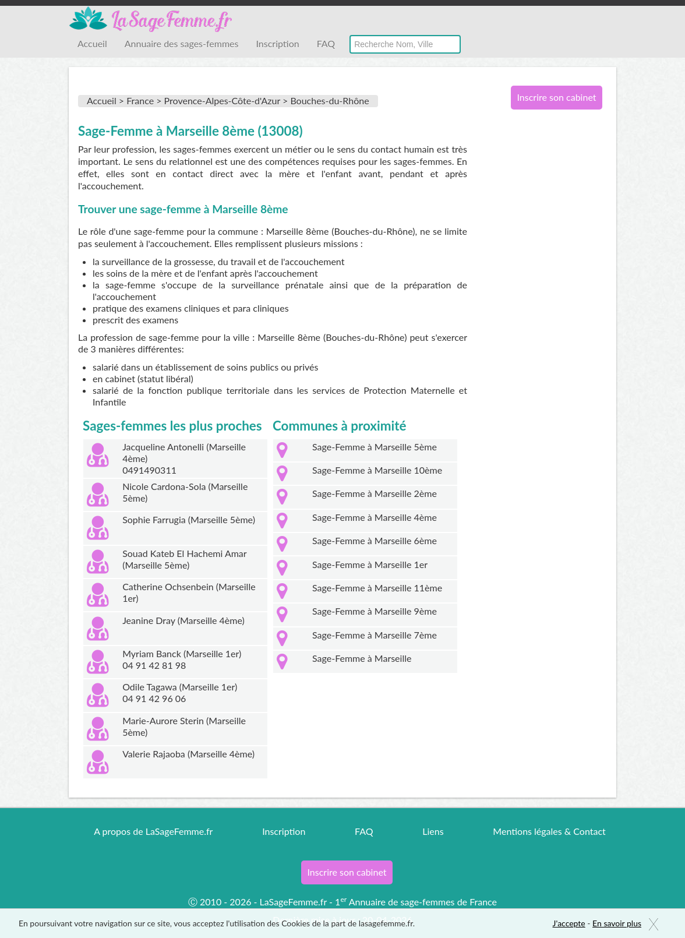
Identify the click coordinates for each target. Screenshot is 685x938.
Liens (432, 831)
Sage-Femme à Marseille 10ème (377, 469)
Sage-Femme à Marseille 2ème (374, 493)
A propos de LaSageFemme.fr (153, 831)
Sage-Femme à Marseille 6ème (374, 540)
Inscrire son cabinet (556, 97)
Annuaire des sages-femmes (182, 43)
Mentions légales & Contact (549, 831)
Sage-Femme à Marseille (361, 658)
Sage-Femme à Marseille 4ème (374, 517)
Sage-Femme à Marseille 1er (370, 564)
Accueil (92, 43)
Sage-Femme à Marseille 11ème (377, 587)
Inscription (277, 43)
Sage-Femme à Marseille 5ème (374, 446)
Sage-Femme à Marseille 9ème (374, 610)
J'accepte (569, 923)
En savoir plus (616, 923)
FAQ (326, 43)
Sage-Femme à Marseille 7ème (374, 634)
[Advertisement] (552, 307)
